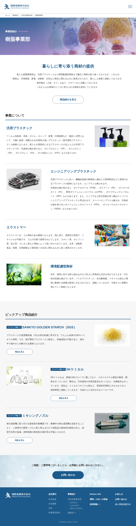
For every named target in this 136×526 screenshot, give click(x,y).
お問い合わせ (68, 475)
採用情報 (94, 504)
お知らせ (119, 494)
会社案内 (52, 494)
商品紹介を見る (68, 99)
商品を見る (19, 352)
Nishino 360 (95, 494)
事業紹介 (16, 15)
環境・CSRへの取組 (99, 499)
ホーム (7, 15)
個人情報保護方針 (123, 504)
